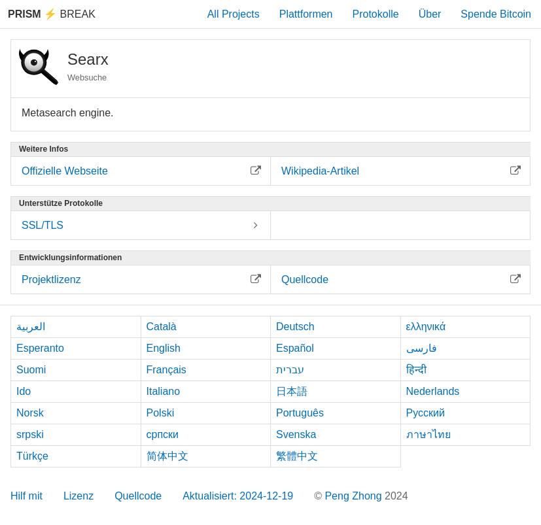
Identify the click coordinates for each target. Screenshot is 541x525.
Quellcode (138, 495)
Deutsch (295, 326)
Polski (161, 412)
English (164, 348)
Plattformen (306, 14)
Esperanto (40, 348)
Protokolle (376, 14)
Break (52, 14)
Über (430, 14)
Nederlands (433, 391)
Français (166, 369)
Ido (23, 391)
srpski (30, 434)
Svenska (296, 434)
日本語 (291, 391)
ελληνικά (426, 326)
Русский (425, 412)
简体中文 (167, 456)
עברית (290, 369)
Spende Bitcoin (496, 14)
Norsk (30, 412)
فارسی (421, 348)
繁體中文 (297, 456)
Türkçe (32, 456)
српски (163, 434)
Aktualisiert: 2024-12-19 (238, 495)
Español (295, 348)
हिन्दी (416, 369)
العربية (30, 326)
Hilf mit (26, 495)
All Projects (233, 14)
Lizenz (78, 495)
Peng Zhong (354, 495)
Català (162, 326)
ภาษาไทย (428, 434)
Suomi (31, 369)
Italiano (164, 391)
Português (300, 412)
